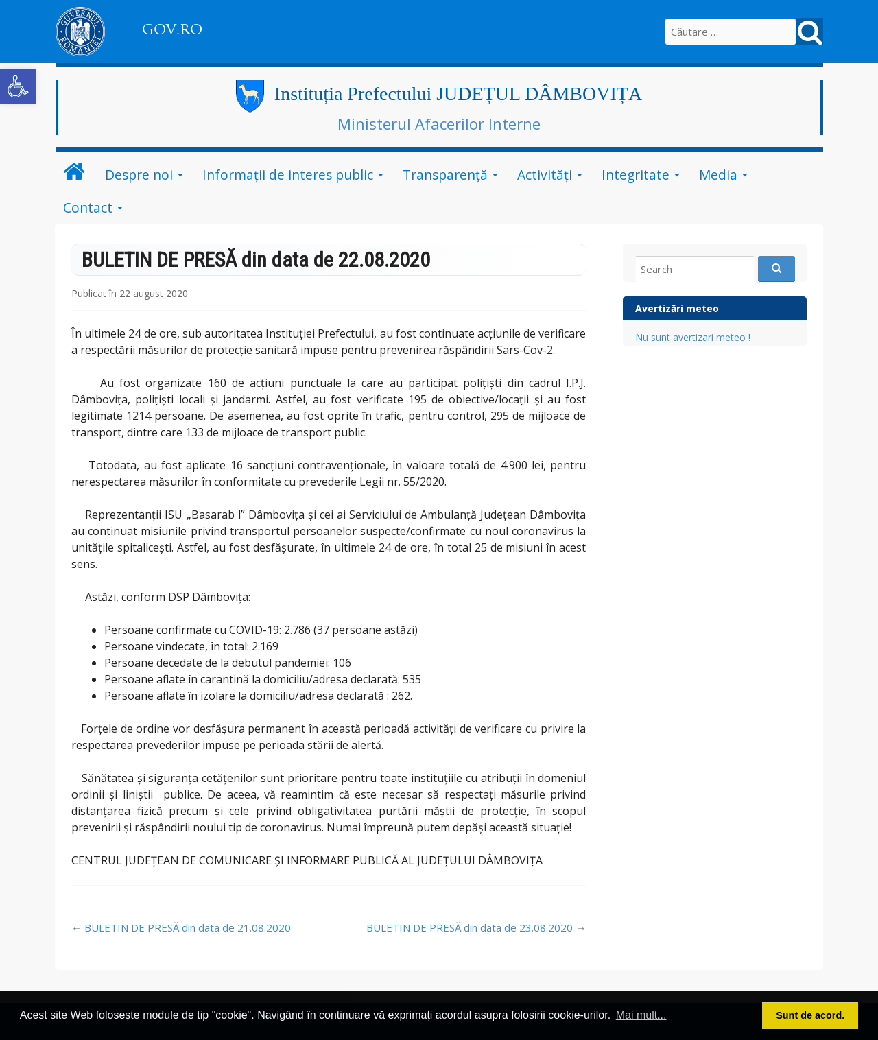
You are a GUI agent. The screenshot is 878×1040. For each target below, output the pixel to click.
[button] (18, 86)
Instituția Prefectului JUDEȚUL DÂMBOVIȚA (458, 93)
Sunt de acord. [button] (810, 1015)
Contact (87, 207)
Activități (544, 174)
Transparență (445, 174)
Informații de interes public (287, 174)
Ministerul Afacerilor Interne (439, 123)
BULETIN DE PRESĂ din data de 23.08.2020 (476, 927)
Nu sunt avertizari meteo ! (692, 337)
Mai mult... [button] (641, 1015)
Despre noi (139, 174)
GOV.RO (172, 29)
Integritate (635, 174)
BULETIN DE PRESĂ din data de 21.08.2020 (181, 927)
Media (718, 174)
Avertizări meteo (677, 308)
